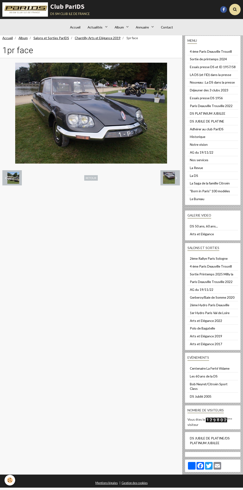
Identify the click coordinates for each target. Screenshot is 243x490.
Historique (197, 139)
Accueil (75, 27)
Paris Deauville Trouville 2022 (211, 108)
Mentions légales (106, 485)
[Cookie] (10, 480)
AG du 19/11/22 (201, 155)
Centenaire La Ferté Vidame (209, 371)
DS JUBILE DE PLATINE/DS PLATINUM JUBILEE (210, 442)
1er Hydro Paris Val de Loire (209, 315)
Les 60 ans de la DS (204, 379)
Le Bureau (197, 201)
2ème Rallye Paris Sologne (209, 261)
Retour (91, 180)
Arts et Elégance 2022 (206, 323)
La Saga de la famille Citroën (210, 186)
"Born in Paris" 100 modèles (210, 193)
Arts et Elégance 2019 (206, 338)
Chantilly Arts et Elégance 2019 (98, 40)
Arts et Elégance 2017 (206, 346)
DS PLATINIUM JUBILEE (207, 116)
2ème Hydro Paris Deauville (209, 307)
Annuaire (143, 27)
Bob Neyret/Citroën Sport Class (209, 388)
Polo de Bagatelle (202, 331)
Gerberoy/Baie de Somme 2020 (212, 300)
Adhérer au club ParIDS (207, 131)
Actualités (95, 27)
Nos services (199, 162)
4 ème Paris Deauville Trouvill (211, 54)
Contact (167, 27)
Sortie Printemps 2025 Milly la (211, 276)
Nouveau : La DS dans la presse (212, 85)
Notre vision (199, 147)
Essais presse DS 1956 (206, 100)
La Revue (196, 170)
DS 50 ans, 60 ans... (204, 228)
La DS (194, 178)
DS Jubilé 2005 (200, 399)
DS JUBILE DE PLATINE (207, 124)
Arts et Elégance (202, 236)
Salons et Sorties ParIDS (51, 40)
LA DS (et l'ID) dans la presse (210, 77)
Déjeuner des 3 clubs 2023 (209, 92)
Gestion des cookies (135, 485)
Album (120, 27)
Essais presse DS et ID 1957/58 (213, 69)
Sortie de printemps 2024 (208, 61)
